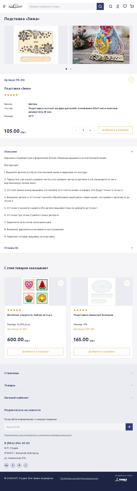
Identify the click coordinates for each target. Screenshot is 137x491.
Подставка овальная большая (94, 315)
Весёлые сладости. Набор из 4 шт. (30, 315)
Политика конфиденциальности (79, 478)
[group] (36, 45)
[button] (66, 69)
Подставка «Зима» (17, 88)
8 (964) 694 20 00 (17, 443)
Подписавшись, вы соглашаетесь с (38, 435)
